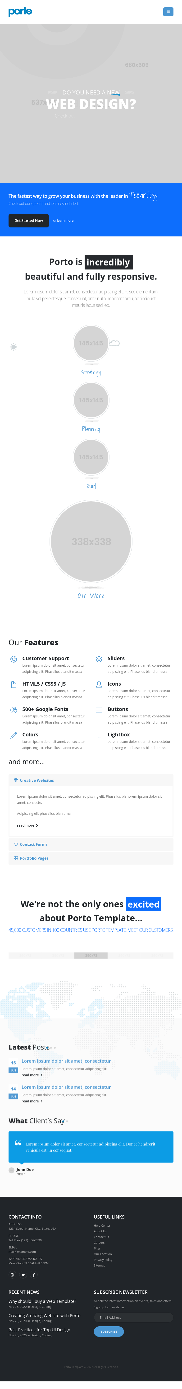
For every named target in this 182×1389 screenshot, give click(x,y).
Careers (99, 1239)
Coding (46, 1303)
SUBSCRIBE (109, 1328)
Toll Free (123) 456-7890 (25, 1237)
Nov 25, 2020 (18, 1303)
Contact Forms (30, 844)
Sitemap (99, 1262)
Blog (97, 1245)
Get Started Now (28, 220)
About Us (100, 1228)
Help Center (102, 1222)
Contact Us (101, 1234)
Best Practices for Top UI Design (39, 1326)
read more (27, 825)
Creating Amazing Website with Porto (45, 1312)
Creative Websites (34, 780)
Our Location (103, 1251)
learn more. (65, 220)
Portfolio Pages (31, 858)
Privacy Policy (103, 1256)
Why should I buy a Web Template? (42, 1298)
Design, (36, 1303)
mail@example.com (22, 1248)
